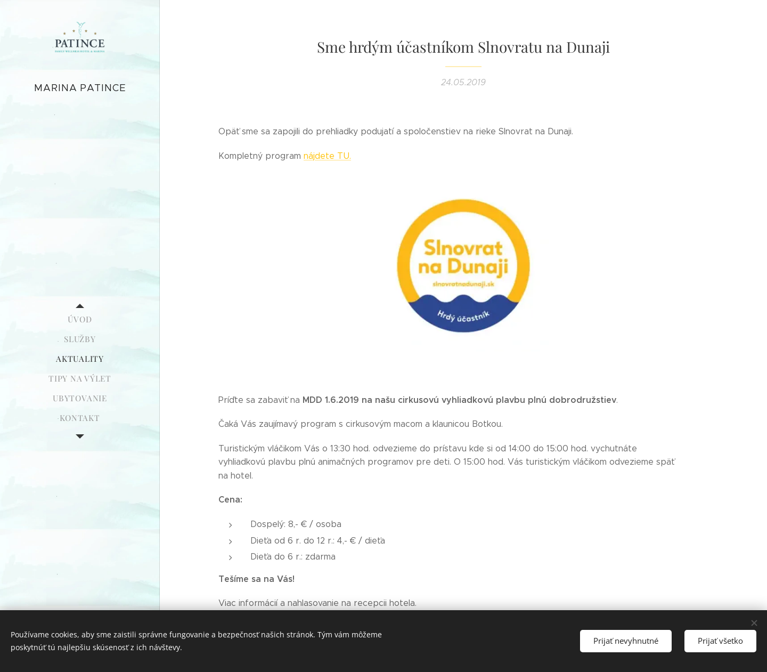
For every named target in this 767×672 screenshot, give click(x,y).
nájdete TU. (327, 156)
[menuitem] (80, 319)
